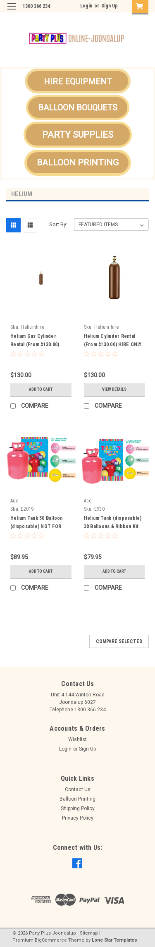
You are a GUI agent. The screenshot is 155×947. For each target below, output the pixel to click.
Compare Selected (119, 641)
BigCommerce (51, 940)
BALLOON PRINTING (78, 162)
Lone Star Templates (114, 940)
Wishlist (77, 739)
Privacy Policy (77, 818)
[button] (78, 81)
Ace (14, 501)
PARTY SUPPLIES (77, 134)
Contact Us (78, 789)
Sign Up (109, 6)
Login (86, 6)
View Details (114, 389)
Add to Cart (40, 389)
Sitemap (89, 933)
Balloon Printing (77, 799)
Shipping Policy (78, 808)
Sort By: (58, 224)
